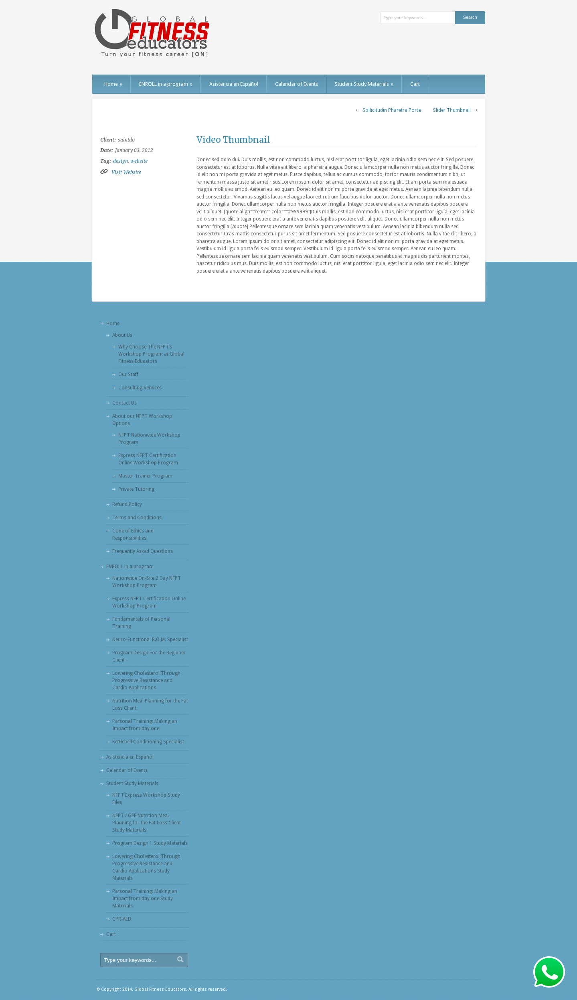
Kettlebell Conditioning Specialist (148, 742)
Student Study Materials (364, 84)
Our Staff (128, 374)
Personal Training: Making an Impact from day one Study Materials (144, 899)
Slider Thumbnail (452, 110)
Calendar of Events (296, 84)
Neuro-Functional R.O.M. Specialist (150, 639)
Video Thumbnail (233, 139)
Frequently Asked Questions (142, 551)
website (139, 161)
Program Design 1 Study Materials (150, 843)
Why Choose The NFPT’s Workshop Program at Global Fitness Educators (151, 354)
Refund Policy (127, 504)
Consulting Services (140, 388)
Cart (415, 84)
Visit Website (126, 172)
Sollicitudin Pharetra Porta (391, 110)
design (120, 161)
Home (113, 84)
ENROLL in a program (165, 84)
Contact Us (124, 403)
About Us (122, 335)
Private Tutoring (136, 489)
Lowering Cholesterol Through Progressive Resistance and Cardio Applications (146, 680)
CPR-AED (121, 919)
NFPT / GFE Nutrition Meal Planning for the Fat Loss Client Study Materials (146, 823)
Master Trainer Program (145, 476)
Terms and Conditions (137, 517)
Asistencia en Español (233, 84)
